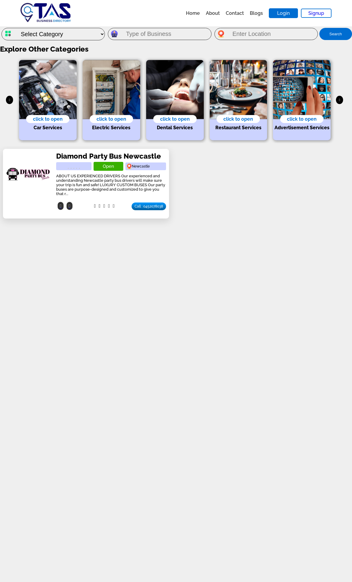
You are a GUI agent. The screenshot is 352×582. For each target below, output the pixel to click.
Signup (316, 13)
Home (193, 13)
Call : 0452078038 (149, 206)
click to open (48, 119)
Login (283, 13)
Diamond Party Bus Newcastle (108, 156)
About (213, 13)
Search (335, 34)
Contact (235, 13)
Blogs (256, 13)
